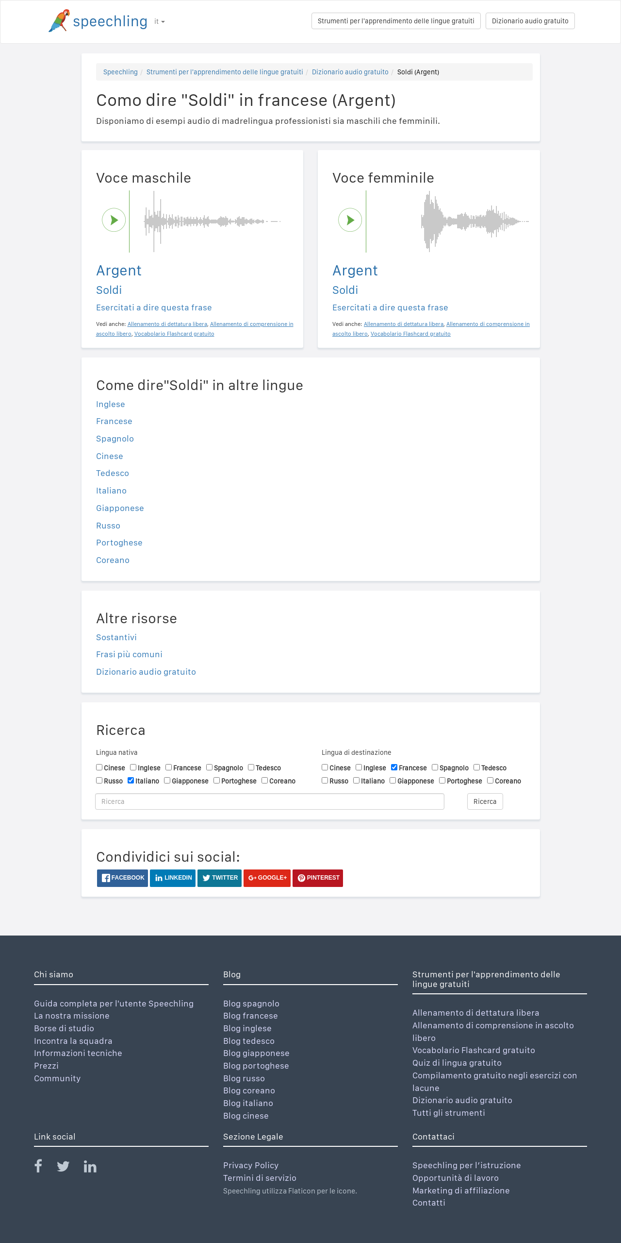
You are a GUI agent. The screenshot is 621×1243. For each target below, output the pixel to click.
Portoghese (119, 542)
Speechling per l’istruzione (466, 1165)
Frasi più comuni (129, 654)
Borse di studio (64, 1028)
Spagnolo (115, 438)
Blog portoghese (256, 1065)
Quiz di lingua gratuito (457, 1062)
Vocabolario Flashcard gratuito (473, 1050)
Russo (108, 525)
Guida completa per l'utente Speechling (114, 1003)
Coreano (113, 560)
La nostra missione (72, 1015)
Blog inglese (247, 1028)
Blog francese (250, 1015)
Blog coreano (249, 1090)
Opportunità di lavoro (455, 1178)
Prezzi (46, 1065)
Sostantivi (116, 637)
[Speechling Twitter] (69, 1168)
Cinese (109, 456)
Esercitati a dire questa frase (154, 307)
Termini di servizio (259, 1178)
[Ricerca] (269, 801)
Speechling (120, 72)
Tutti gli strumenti (448, 1112)
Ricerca (485, 801)
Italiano (111, 490)
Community (57, 1078)
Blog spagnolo (251, 1003)
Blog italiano (248, 1103)
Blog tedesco (249, 1041)
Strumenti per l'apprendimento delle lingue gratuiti (396, 21)
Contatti (428, 1202)
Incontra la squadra (73, 1041)
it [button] (159, 21)
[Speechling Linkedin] (96, 1168)
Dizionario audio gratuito (530, 21)
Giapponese (120, 508)
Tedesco (112, 473)
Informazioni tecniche (78, 1053)
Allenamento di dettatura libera (475, 1012)
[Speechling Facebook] (44, 1168)
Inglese (110, 404)
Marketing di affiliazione (461, 1190)
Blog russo (244, 1078)
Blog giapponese (256, 1053)
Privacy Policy (251, 1165)
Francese (114, 421)
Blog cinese (246, 1115)
